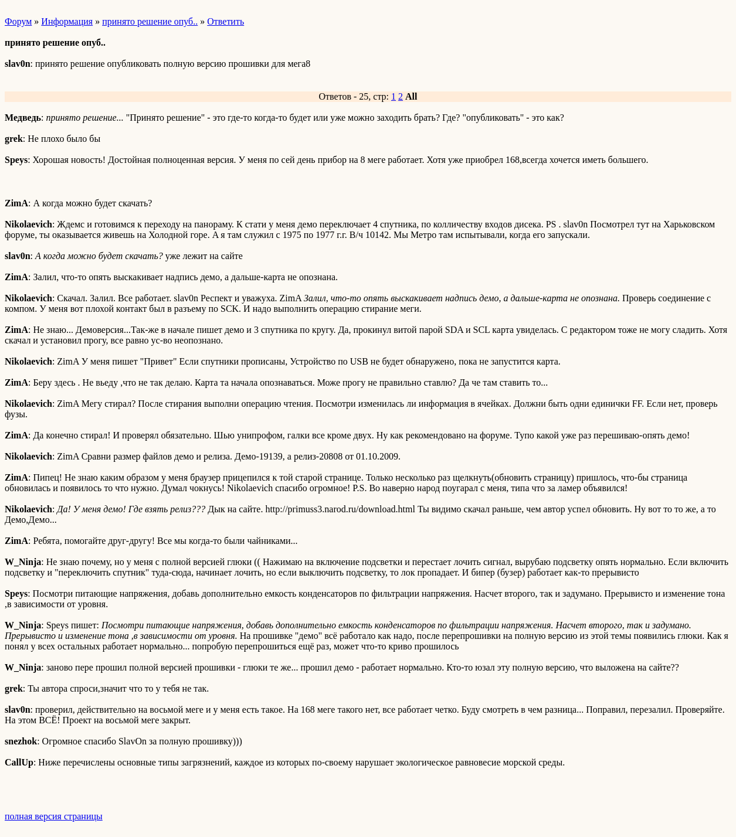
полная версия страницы (54, 816)
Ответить (225, 21)
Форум (18, 21)
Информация (67, 21)
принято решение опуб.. (150, 21)
